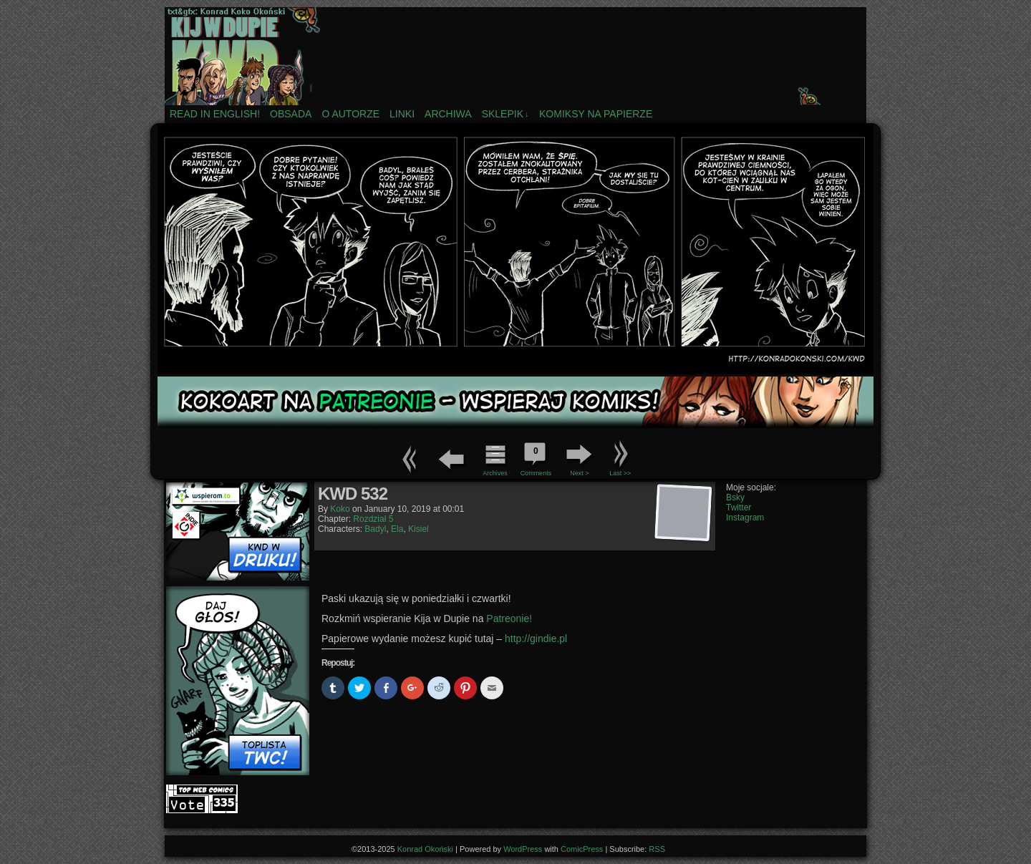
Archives (495, 473)
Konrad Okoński (425, 849)
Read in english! (215, 114)
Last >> (620, 473)
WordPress (522, 849)
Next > (579, 473)
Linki (402, 114)
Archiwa (448, 114)
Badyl (375, 529)
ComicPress (582, 849)
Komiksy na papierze (595, 114)
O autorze (350, 114)
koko (339, 509)
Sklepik (505, 114)
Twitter (738, 508)
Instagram (745, 518)
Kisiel (418, 529)
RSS (657, 849)
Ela (397, 529)
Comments (535, 457)
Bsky (735, 497)
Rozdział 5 (373, 519)
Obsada (290, 114)
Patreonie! (509, 618)
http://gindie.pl (536, 638)
